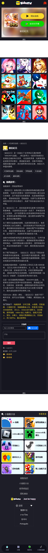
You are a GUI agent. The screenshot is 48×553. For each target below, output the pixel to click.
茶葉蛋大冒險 (37, 307)
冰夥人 (14, 315)
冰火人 (17, 310)
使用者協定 (24, 489)
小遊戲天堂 (11, 307)
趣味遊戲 (16, 176)
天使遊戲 (38, 171)
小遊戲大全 (24, 483)
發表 (9, 343)
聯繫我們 (24, 478)
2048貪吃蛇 (7, 310)
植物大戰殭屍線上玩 (27, 315)
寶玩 (8, 315)
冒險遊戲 (19, 171)
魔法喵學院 (21, 318)
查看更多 (42, 414)
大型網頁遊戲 (13, 143)
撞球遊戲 (10, 313)
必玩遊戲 (7, 176)
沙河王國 (26, 304)
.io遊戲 (34, 304)
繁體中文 (24, 510)
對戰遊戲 (29, 171)
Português (24, 524)
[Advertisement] (24, 131)
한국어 (24, 519)
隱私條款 (24, 494)
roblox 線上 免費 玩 (23, 313)
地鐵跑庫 (17, 304)
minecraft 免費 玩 (28, 310)
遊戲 (4, 143)
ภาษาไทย (24, 515)
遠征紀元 (23, 143)
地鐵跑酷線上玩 (23, 307)
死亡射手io (11, 318)
